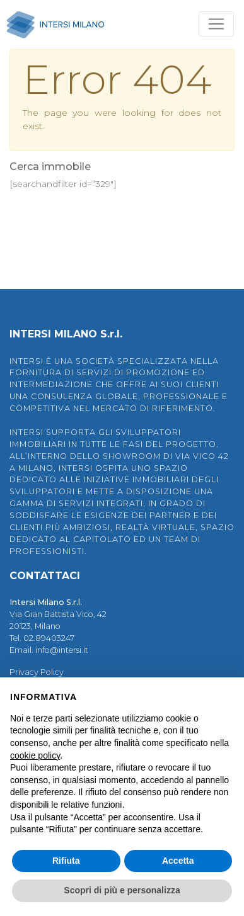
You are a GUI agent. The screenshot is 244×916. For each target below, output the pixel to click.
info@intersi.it (61, 650)
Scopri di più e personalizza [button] (122, 890)
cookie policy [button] (35, 755)
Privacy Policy (36, 672)
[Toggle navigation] (216, 24)
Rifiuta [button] (66, 861)
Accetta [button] (178, 861)
